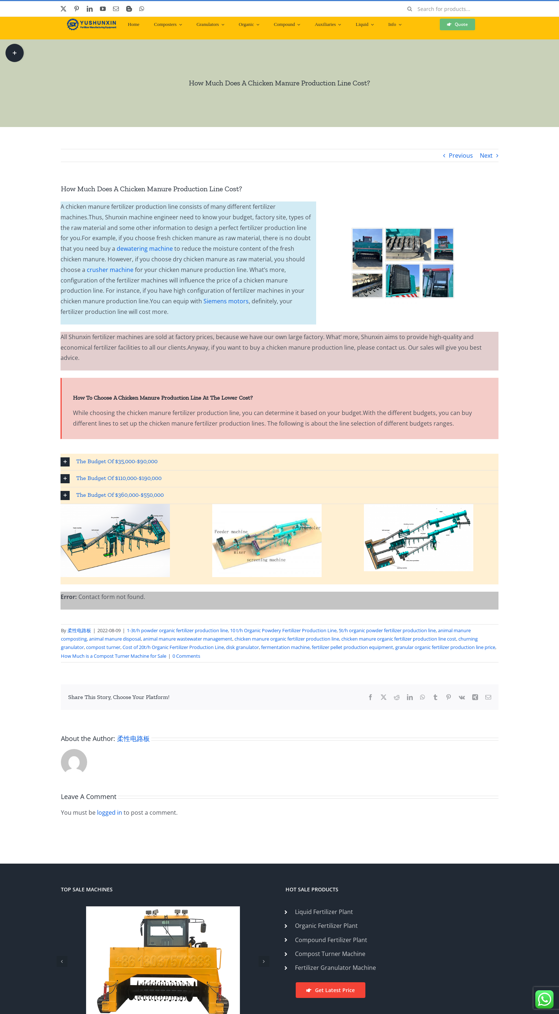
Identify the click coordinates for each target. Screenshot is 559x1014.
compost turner (103, 647)
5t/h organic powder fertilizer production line (387, 630)
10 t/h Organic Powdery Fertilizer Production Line (283, 630)
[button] (279, 462)
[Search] (409, 8)
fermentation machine (285, 647)
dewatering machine (145, 249)
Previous (461, 155)
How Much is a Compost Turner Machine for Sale (113, 656)
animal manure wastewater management (187, 638)
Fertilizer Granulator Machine (335, 968)
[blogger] (129, 9)
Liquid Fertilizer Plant (324, 912)
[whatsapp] (141, 9)
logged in (109, 812)
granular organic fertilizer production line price (445, 647)
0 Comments (186, 656)
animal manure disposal (115, 638)
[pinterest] (76, 9)
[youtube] (103, 9)
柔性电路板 (79, 630)
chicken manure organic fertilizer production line (286, 638)
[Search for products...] (450, 8)
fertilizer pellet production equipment (352, 647)
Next (486, 155)
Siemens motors (225, 301)
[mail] (116, 9)
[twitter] (63, 9)
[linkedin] (90, 9)
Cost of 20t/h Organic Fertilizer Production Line (173, 647)
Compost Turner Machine (330, 954)
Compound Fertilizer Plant (331, 940)
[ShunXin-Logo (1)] (90, 22)
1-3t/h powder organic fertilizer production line (177, 630)
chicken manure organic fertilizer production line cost (398, 638)
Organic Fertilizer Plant (326, 926)
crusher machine (110, 270)
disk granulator (242, 647)
